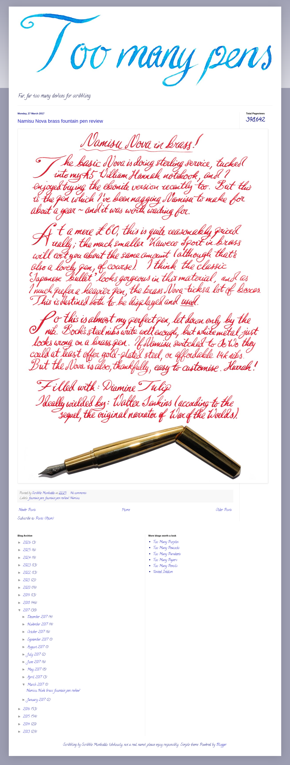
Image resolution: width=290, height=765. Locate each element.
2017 (27, 610)
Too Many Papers (165, 560)
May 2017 (34, 669)
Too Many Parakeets (167, 554)
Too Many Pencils (165, 566)
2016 (27, 709)
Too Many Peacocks (166, 548)
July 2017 (34, 654)
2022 (27, 573)
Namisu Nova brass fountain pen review (60, 121)
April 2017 (35, 677)
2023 (27, 565)
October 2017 (36, 632)
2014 (27, 724)
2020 (27, 588)
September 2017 (38, 640)
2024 (27, 558)
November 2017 (38, 624)
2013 (27, 732)
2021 (27, 580)
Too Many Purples (166, 542)
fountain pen (36, 498)
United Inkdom (163, 572)
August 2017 (36, 647)
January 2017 (36, 700)
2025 (27, 550)
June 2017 (34, 662)
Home (126, 510)
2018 (27, 603)
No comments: (79, 493)
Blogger (221, 745)
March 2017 (36, 685)
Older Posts (224, 510)
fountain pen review (57, 498)
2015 (27, 716)
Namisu (75, 498)
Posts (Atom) (45, 518)
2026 (27, 543)
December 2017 (37, 617)
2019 (27, 595)
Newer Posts (27, 510)
